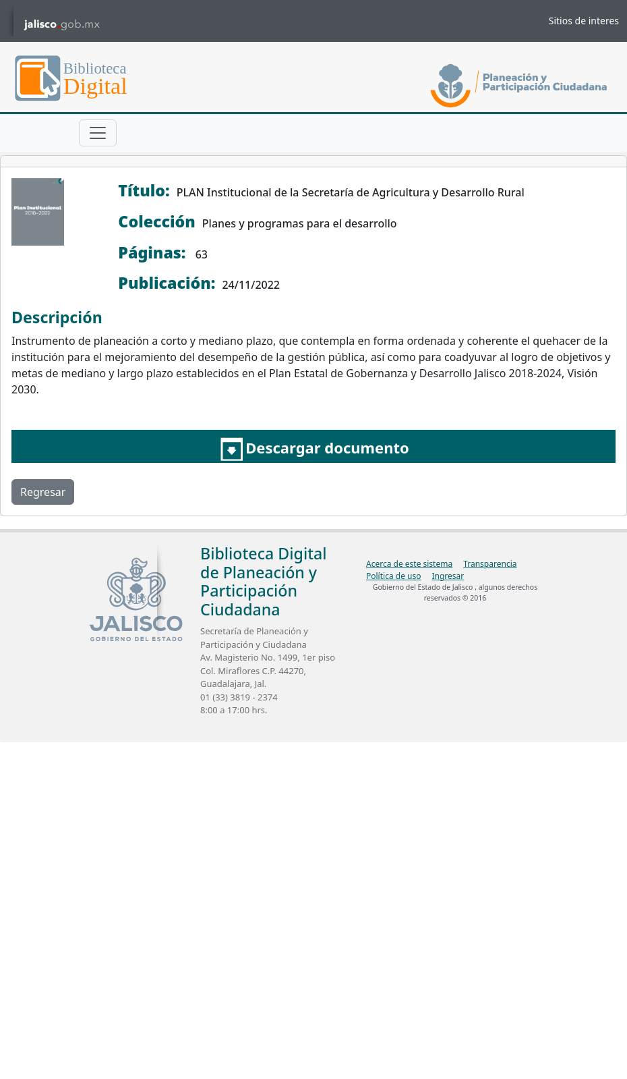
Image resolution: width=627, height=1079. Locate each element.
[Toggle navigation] (98, 132)
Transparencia (489, 564)
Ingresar (447, 576)
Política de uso (393, 576)
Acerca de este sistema (409, 564)
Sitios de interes (584, 20)
